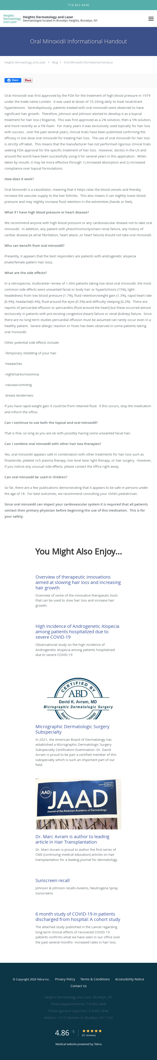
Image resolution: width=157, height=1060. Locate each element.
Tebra (98, 1044)
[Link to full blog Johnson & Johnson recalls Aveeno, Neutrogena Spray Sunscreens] (78, 879)
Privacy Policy (65, 979)
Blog (55, 62)
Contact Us (79, 986)
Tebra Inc (43, 979)
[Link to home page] (69, 18)
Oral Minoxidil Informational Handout (88, 62)
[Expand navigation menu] (151, 19)
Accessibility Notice (129, 979)
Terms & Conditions (95, 979)
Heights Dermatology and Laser (25, 62)
